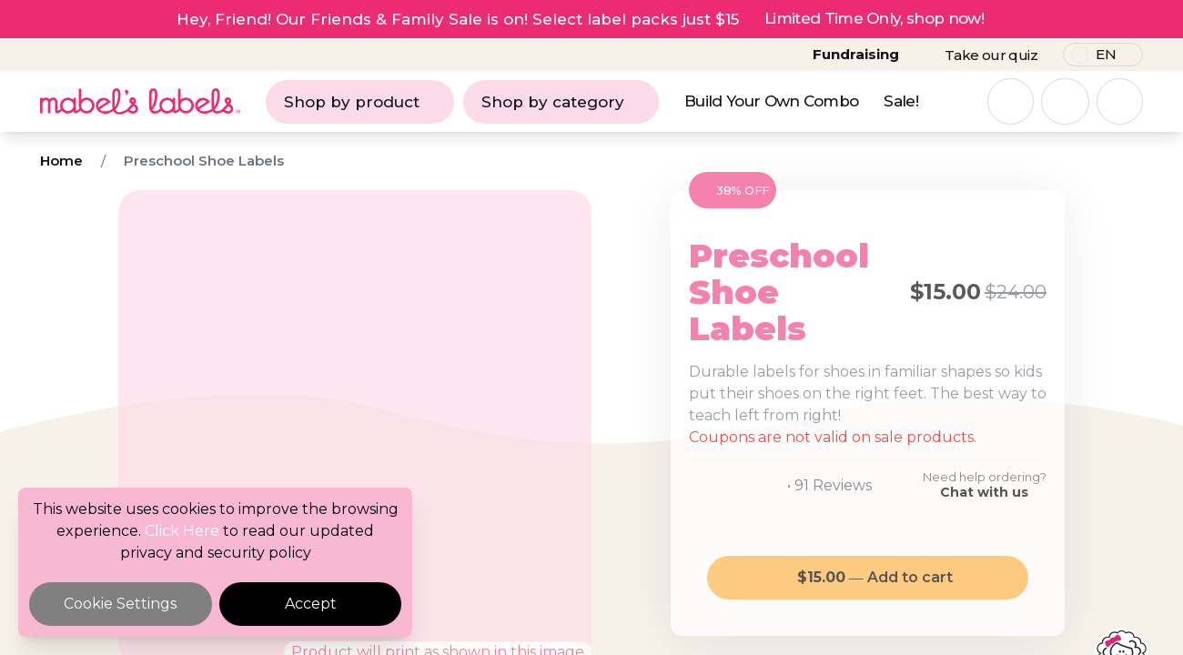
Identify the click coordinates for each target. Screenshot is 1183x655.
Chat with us (984, 492)
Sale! (901, 101)
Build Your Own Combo (771, 101)
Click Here (182, 530)
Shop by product (360, 102)
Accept (311, 603)
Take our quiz (991, 55)
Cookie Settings (120, 603)
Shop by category (561, 102)
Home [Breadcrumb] (61, 160)
